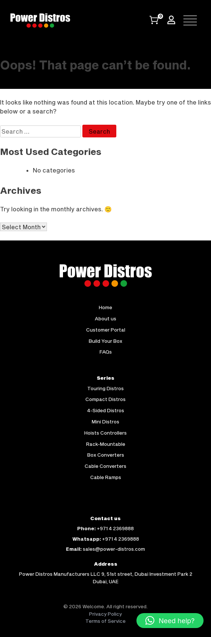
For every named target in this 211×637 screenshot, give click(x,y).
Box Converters (105, 455)
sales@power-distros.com (114, 549)
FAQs (106, 352)
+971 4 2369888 (115, 528)
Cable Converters (105, 466)
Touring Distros (105, 388)
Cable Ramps (105, 477)
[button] (170, 620)
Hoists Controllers (105, 433)
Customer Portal (105, 330)
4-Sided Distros (105, 410)
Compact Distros (105, 399)
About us (105, 318)
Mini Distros (105, 422)
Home (105, 307)
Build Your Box (105, 341)
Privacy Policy (105, 614)
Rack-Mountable (105, 444)
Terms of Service (105, 621)
